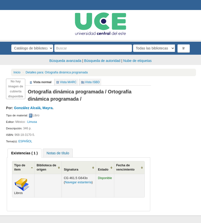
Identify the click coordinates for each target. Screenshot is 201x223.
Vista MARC (68, 82)
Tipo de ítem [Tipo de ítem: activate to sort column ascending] (20, 167)
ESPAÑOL (25, 141)
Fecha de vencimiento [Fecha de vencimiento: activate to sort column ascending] (125, 167)
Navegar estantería (78, 182)
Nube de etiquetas (137, 61)
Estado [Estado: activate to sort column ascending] (103, 169)
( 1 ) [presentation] (24, 153)
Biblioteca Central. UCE (17, 5)
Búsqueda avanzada (66, 61)
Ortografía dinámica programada (57, 72)
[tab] (25, 153)
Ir (183, 48)
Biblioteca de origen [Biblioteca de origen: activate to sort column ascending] (46, 167)
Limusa (32, 122)
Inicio (17, 72)
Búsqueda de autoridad (102, 61)
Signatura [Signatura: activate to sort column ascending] (71, 169)
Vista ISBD (92, 82)
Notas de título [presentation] (57, 153)
